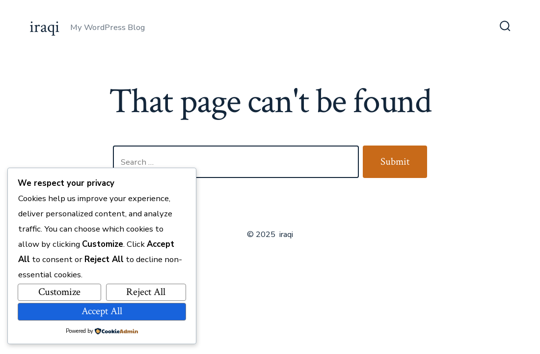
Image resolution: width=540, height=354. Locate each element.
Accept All (101, 311)
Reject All (145, 291)
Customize (59, 291)
